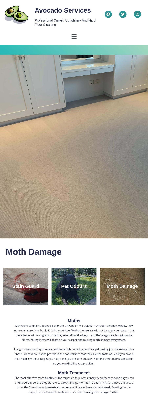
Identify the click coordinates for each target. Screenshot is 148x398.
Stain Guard (25, 286)
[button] (74, 37)
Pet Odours (74, 286)
